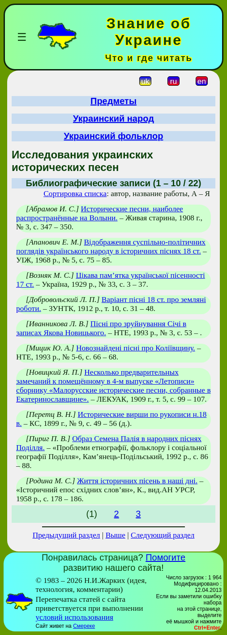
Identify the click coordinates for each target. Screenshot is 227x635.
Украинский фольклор (113, 136)
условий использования (74, 617)
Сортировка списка (75, 193)
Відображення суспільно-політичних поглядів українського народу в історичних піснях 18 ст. (111, 246)
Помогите (165, 557)
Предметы (113, 101)
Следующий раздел (162, 535)
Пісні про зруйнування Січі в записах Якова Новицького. (101, 328)
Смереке (84, 626)
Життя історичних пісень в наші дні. (137, 481)
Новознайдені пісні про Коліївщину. (135, 348)
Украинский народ (113, 118)
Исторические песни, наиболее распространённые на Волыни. (99, 213)
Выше (115, 535)
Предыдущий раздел (66, 535)
